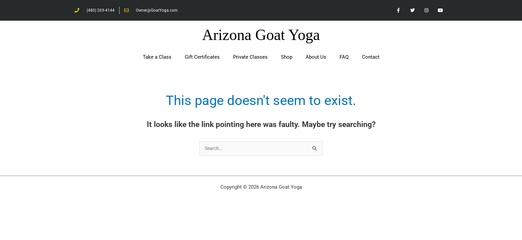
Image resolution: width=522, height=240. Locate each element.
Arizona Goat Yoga (261, 35)
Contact (371, 58)
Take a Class (157, 58)
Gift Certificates (202, 58)
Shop (286, 58)
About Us (316, 58)
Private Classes (250, 58)
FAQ (344, 58)
